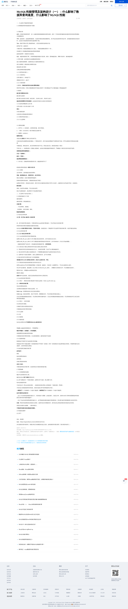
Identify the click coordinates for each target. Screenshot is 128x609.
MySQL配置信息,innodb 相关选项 (27, 484)
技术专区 (9, 582)
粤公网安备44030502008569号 (79, 604)
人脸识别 (22, 592)
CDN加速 (57, 592)
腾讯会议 (34, 592)
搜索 (111, 5)
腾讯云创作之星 (62, 574)
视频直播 (114, 589)
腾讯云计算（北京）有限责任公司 (55, 606)
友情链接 (87, 576)
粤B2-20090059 (68, 604)
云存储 (102, 589)
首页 (3, 5)
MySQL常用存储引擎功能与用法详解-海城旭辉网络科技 (33, 499)
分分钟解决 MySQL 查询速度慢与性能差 (29, 454)
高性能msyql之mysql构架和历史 (27, 494)
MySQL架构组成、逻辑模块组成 (27, 489)
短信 (44, 596)
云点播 (67, 596)
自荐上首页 (35, 574)
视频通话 (68, 592)
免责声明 (87, 571)
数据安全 (22, 596)
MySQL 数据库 (92, 592)
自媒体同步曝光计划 (37, 569)
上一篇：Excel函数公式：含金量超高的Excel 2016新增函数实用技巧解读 (32, 440)
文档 (101, 1)
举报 (78, 18)
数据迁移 (114, 596)
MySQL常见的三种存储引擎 (26, 509)
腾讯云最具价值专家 (63, 569)
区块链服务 (45, 589)
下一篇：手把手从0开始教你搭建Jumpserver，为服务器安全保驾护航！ (32, 442)
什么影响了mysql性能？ (25, 459)
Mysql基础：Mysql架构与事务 (26, 469)
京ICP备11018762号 (75, 606)
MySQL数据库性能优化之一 (26, 539)
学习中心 (9, 578)
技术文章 (9, 569)
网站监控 (102, 596)
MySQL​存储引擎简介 (24, 534)
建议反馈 (106, 1)
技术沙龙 (9, 574)
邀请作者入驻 (36, 571)
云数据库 (80, 589)
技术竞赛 (35, 576)
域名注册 (22, 589)
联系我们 (87, 574)
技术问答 (9, 571)
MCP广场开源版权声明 (90, 578)
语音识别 (114, 592)
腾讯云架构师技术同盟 (64, 571)
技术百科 (9, 580)
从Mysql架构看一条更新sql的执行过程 (28, 474)
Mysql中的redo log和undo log (26, 529)
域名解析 (91, 589)
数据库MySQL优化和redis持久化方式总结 (29, 514)
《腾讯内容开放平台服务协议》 (67, 431)
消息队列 (57, 589)
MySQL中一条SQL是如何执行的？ (27, 524)
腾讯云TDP (61, 576)
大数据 (79, 596)
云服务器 (34, 589)
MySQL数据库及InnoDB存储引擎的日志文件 (30, 519)
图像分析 (80, 592)
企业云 (44, 592)
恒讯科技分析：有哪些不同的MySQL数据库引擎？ (31, 544)
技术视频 (9, 576)
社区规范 (87, 569)
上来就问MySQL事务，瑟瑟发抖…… (28, 464)
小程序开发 (91, 596)
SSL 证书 (102, 592)
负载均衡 (34, 596)
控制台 (111, 1)
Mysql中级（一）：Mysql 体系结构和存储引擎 (30, 504)
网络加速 (68, 589)
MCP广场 (37, 5)
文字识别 (57, 596)
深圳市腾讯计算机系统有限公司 (49, 604)
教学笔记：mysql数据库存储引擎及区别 (29, 549)
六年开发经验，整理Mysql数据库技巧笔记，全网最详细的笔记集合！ (36, 479)
